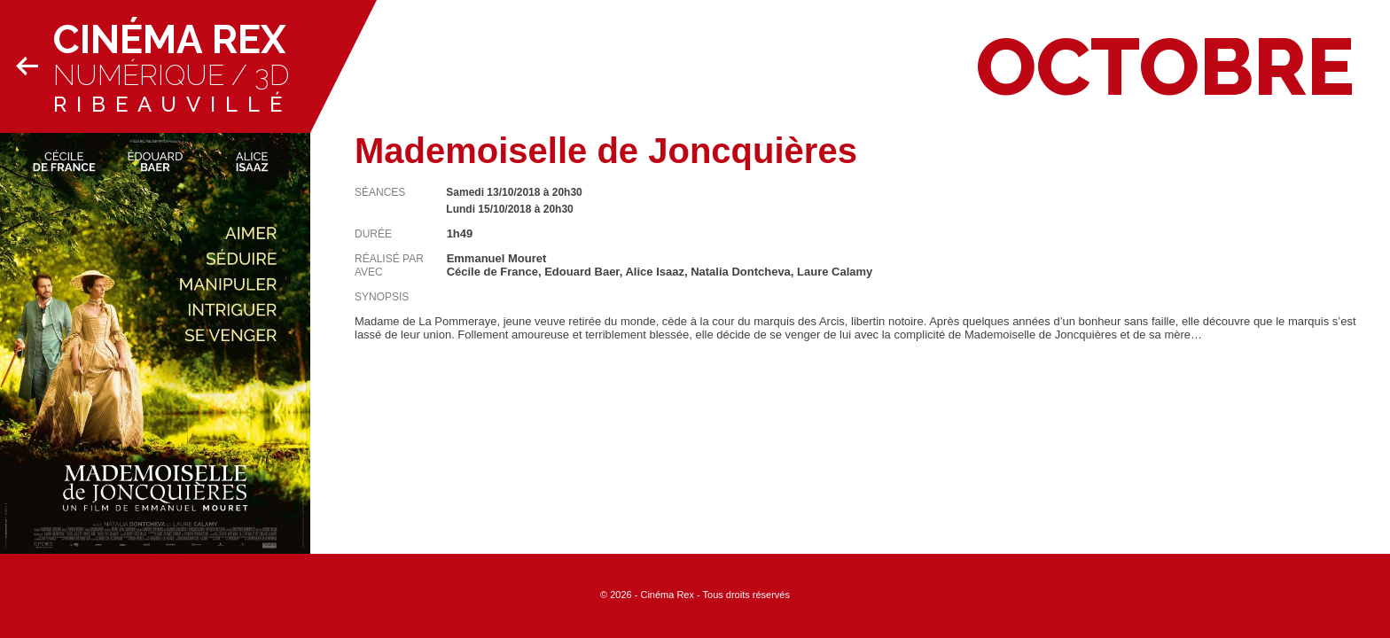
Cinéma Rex (169, 39)
